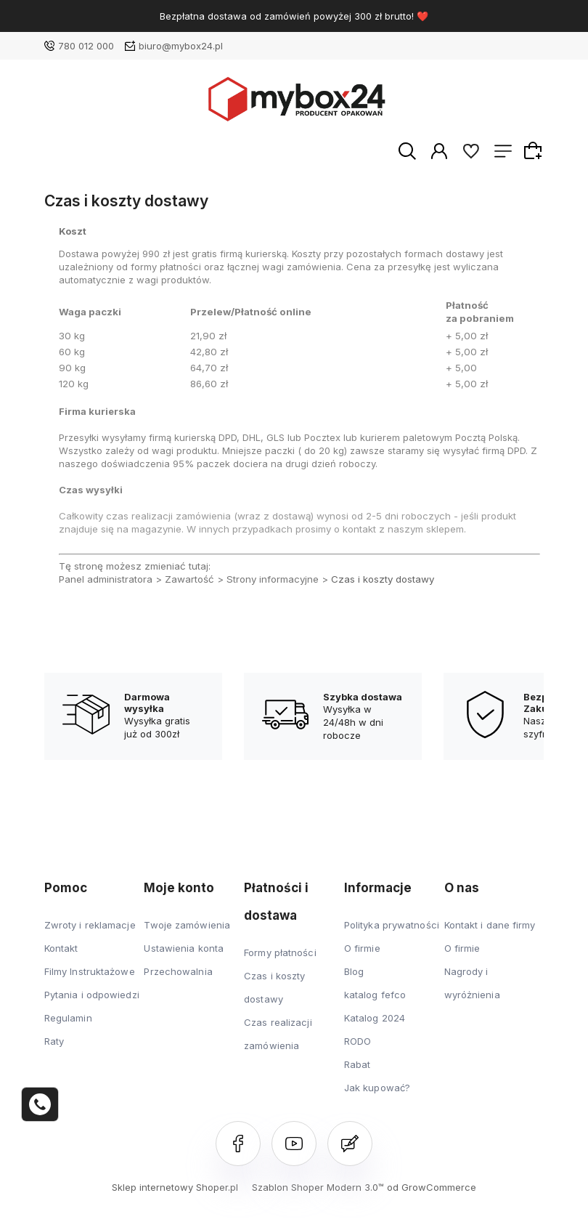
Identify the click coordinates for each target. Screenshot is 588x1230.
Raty (54, 1041)
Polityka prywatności (391, 925)
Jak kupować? (377, 1087)
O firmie (362, 948)
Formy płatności (280, 952)
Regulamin (68, 1018)
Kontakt (61, 948)
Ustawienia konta (184, 948)
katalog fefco (375, 994)
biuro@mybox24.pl (181, 46)
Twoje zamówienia (187, 925)
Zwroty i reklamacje (90, 925)
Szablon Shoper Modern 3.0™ (318, 1187)
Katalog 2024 (374, 1018)
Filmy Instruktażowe (89, 971)
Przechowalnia (178, 971)
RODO (357, 1041)
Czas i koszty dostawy (382, 579)
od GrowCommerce (431, 1187)
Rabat (357, 1064)
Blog (354, 971)
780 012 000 (86, 46)
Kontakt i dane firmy (490, 925)
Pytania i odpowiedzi (91, 994)
